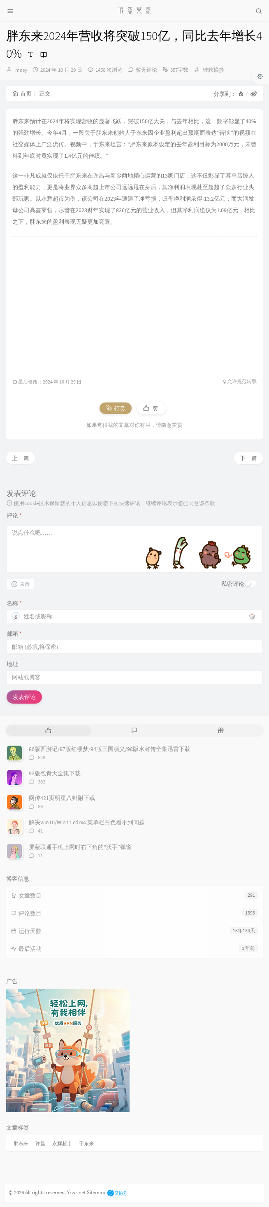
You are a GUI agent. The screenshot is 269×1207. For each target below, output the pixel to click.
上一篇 (20, 458)
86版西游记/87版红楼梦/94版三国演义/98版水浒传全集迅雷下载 (109, 749)
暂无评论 (146, 69)
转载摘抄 (213, 69)
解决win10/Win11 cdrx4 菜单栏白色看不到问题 (87, 822)
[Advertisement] (134, 303)
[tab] (48, 731)
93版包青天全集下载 (55, 773)
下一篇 (248, 458)
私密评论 (232, 583)
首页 (22, 93)
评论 (14, 515)
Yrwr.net (76, 1192)
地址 (12, 664)
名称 (14, 603)
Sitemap (96, 1192)
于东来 (86, 1143)
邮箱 (14, 633)
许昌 (40, 1143)
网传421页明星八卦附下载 (62, 798)
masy (21, 69)
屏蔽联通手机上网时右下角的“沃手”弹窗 (80, 847)
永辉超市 (62, 1143)
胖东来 (21, 1143)
